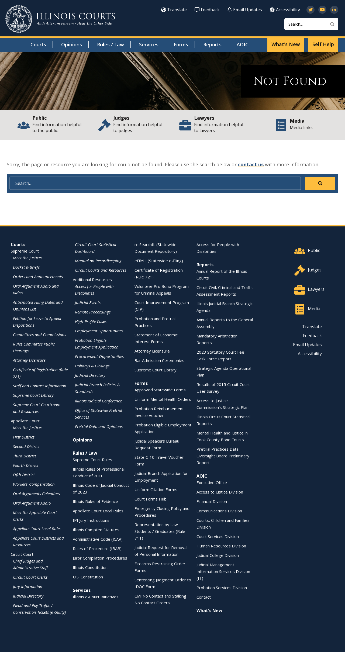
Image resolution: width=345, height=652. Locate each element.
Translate (174, 10)
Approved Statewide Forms (160, 389)
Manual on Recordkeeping (98, 260)
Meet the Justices (27, 257)
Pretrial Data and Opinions (99, 426)
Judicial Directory (28, 596)
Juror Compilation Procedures (100, 558)
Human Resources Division (221, 545)
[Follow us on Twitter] (310, 10)
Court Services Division (217, 536)
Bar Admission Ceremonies (159, 360)
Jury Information (27, 586)
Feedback (207, 10)
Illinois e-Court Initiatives (96, 596)
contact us (251, 164)
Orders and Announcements (38, 276)
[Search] (311, 24)
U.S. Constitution (88, 576)
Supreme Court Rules (92, 459)
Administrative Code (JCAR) (98, 539)
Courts (38, 44)
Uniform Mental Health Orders (162, 399)
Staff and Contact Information (39, 385)
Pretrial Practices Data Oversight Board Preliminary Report (222, 455)
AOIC (243, 44)
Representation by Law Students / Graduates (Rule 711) (159, 531)
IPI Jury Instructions (91, 520)
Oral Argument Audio (32, 503)
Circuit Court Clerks (30, 577)
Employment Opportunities (99, 330)
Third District (24, 455)
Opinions (71, 44)
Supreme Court (25, 251)
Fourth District (26, 465)
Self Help (323, 44)
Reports (212, 44)
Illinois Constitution (90, 567)
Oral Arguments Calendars (36, 493)
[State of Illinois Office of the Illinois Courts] (60, 19)
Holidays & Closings (92, 365)
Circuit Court (22, 554)
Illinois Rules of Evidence (95, 501)
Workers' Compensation (34, 484)
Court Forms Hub (150, 499)
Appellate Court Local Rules (37, 528)
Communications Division (219, 510)
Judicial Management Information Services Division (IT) (223, 571)
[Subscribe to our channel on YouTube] (322, 10)
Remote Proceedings (93, 312)
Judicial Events (88, 302)
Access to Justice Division (219, 492)
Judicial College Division (217, 555)
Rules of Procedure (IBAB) (97, 548)
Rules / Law (110, 44)
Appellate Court (25, 420)
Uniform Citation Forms (155, 489)
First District (23, 437)
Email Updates (244, 10)
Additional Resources (92, 279)
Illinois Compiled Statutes (96, 529)
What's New (285, 44)
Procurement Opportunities (99, 356)
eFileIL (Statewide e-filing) (158, 260)
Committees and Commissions (39, 334)
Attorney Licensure (29, 360)
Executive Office (211, 482)
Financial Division (211, 501)
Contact (203, 597)
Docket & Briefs (26, 267)
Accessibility (285, 10)
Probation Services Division (221, 587)
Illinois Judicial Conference (98, 400)
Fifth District (24, 474)
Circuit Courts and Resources (100, 270)
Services (148, 44)
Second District (26, 446)
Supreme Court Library (33, 395)
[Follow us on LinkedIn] (334, 10)
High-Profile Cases (90, 321)
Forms (181, 44)
